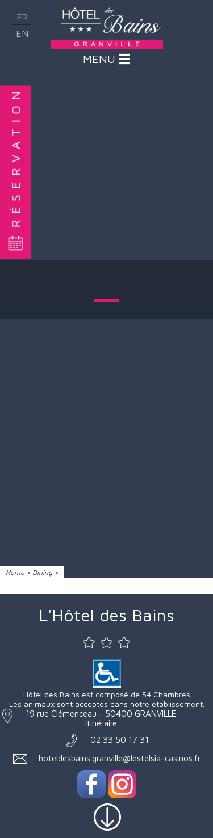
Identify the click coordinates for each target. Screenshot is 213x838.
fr (21, 17)
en (22, 33)
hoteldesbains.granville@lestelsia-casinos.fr (120, 758)
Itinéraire (101, 723)
